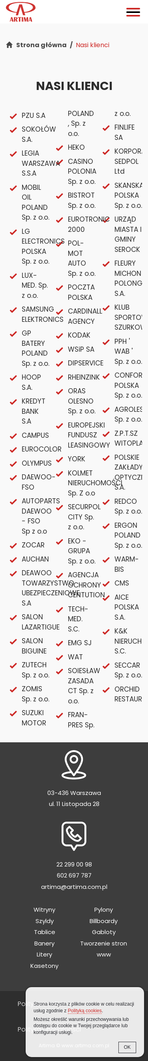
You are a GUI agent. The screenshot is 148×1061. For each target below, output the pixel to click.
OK (127, 1047)
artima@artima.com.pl (74, 887)
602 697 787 (74, 875)
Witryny (44, 909)
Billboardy (104, 921)
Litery (44, 954)
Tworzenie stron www (103, 949)
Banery (44, 943)
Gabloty (104, 932)
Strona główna (41, 45)
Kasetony (44, 966)
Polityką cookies (85, 1010)
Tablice (44, 932)
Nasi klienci (92, 45)
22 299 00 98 (74, 864)
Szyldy (45, 921)
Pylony (103, 909)
